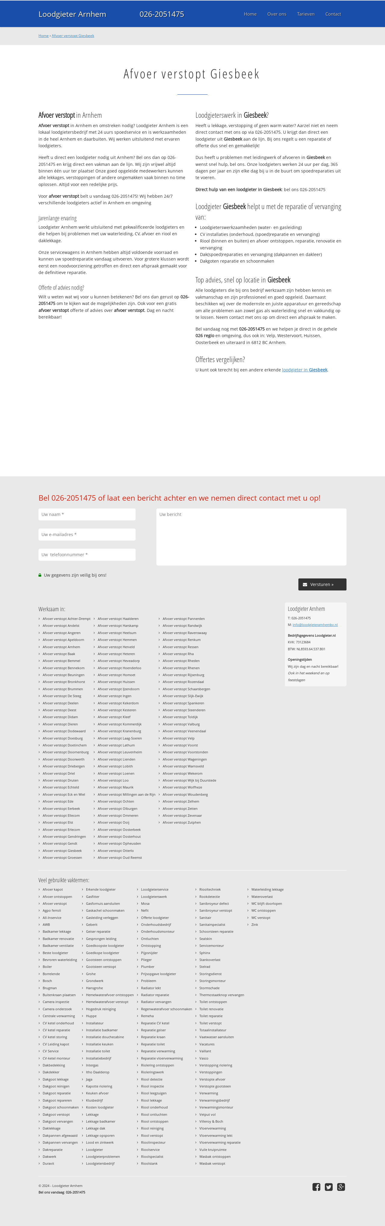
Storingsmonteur (212, 980)
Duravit (48, 1163)
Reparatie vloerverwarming (162, 1058)
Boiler (47, 966)
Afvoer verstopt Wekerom (182, 773)
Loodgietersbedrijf (100, 1163)
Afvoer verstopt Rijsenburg (183, 674)
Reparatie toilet (153, 1044)
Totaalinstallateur (212, 1030)
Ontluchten (150, 938)
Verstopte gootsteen (215, 1086)
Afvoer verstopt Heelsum (117, 632)
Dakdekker (51, 1072)
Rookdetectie (209, 896)
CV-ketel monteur (56, 1058)
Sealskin (205, 938)
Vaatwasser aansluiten (216, 1037)
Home (43, 35)
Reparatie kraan (153, 1037)
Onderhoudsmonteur (157, 931)
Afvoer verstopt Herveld (116, 647)
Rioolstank (149, 1163)
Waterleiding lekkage (267, 889)
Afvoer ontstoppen (57, 896)
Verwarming (208, 1093)
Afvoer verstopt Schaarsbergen (186, 689)
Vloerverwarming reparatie (220, 1142)
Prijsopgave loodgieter (158, 973)
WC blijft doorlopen (266, 903)
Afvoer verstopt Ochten (116, 801)
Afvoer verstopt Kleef (114, 717)
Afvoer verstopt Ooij (113, 822)
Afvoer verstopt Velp (179, 738)
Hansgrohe (94, 988)
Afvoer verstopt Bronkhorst (64, 681)
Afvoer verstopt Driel (59, 773)
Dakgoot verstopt (56, 1114)
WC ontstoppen (263, 910)
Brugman (50, 988)
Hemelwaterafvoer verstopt (107, 1001)
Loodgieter (94, 1149)
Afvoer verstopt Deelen (61, 703)
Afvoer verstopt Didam (60, 717)
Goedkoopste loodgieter (105, 945)
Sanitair (205, 917)
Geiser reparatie (98, 931)
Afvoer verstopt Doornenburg (66, 752)
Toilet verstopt (210, 1023)
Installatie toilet (98, 1051)
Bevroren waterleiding (60, 959)
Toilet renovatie (211, 1009)
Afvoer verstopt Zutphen (182, 822)
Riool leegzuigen (154, 1093)
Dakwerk (49, 1156)
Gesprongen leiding (101, 938)
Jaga (89, 1079)
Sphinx (204, 952)
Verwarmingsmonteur (216, 1107)
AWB (46, 924)
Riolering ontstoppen (157, 1065)
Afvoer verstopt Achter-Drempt (67, 618)
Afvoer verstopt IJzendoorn (119, 689)
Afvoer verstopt (55, 903)
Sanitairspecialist (212, 924)
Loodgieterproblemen (103, 1156)
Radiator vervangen (156, 1001)
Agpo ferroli (52, 910)
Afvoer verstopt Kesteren (117, 710)
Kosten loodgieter (100, 1107)
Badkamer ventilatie (58, 945)
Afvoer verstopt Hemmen (117, 639)
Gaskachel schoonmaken (105, 910)
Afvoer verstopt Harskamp (118, 625)
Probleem (148, 980)
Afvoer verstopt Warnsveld (183, 766)
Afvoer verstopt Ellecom (61, 815)
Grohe (91, 973)
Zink (254, 924)
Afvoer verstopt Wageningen (185, 759)
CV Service (51, 1051)
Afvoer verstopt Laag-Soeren (120, 738)
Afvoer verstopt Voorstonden (185, 752)
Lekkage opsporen (100, 1135)
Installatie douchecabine (105, 1037)
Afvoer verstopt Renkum (182, 639)
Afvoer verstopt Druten (61, 780)
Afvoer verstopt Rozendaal (183, 681)
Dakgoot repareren (57, 1100)
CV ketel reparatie (56, 1030)
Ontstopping (151, 945)
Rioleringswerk (152, 1072)
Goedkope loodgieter (102, 952)
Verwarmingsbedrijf (214, 1100)
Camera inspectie (56, 1001)
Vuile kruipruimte (212, 1149)
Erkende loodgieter (101, 889)
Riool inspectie (152, 1086)
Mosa (145, 903)
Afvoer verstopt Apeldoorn (63, 639)
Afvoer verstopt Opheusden (119, 843)
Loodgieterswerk (154, 896)
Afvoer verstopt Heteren (116, 653)
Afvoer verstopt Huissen (116, 681)
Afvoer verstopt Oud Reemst (120, 857)
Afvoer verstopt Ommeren (118, 815)
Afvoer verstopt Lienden (116, 759)
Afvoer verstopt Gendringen (64, 836)
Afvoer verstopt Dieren (60, 724)
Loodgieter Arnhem (72, 14)
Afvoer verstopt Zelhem (181, 801)
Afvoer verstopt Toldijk (180, 717)
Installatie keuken (99, 1044)
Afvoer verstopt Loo (113, 780)
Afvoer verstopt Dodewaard (64, 731)
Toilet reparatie (211, 1016)
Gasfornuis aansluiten (103, 903)
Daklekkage (51, 1128)
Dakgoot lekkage (56, 1079)
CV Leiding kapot (56, 1044)
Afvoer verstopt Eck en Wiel (64, 794)
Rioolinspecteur (153, 1142)
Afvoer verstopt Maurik (116, 787)
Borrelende (51, 973)
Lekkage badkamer (100, 1121)
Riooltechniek (210, 889)
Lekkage (92, 1114)
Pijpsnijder (149, 952)
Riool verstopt (152, 1135)
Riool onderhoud (154, 1107)
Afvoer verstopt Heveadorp (119, 660)
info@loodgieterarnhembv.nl (315, 624)
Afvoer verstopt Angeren (62, 632)
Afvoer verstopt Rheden (181, 660)
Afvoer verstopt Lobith (115, 766)
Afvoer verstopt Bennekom (64, 668)
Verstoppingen (210, 1072)
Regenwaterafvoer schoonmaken (166, 1009)
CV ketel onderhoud (58, 1023)
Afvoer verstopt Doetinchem (65, 745)
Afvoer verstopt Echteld (61, 787)
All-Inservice (52, 917)
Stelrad (204, 966)
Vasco (203, 1058)
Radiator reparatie (155, 995)
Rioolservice (150, 1149)
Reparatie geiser (153, 1030)
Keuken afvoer (97, 1093)
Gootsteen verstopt (101, 966)
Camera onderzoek (57, 1009)
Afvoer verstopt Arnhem (61, 647)
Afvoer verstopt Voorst (180, 745)
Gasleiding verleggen (102, 917)
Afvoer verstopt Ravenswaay (185, 632)
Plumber (147, 966)
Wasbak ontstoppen (215, 1156)
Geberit (91, 924)
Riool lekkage (151, 1100)
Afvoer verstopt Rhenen (181, 668)
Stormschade (209, 988)
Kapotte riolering (99, 1086)
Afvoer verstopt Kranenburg (119, 731)
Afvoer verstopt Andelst (61, 625)
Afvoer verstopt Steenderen (184, 710)
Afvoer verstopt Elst (58, 822)
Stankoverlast (209, 959)
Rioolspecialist (152, 1156)
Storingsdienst (210, 973)
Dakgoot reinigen (56, 1086)
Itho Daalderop (97, 1072)
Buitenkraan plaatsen (59, 995)
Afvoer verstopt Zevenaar (182, 815)
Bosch (47, 980)
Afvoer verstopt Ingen (114, 696)
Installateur (94, 1023)
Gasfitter (92, 896)
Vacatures (206, 1044)
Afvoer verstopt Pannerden (184, 618)
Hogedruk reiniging (101, 1009)
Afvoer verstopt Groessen (62, 857)
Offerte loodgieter (155, 917)
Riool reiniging (152, 1128)
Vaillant (205, 1051)
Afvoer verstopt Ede (58, 801)
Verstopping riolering (215, 1065)
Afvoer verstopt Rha (178, 653)
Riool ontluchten (154, 1114)
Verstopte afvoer (212, 1079)
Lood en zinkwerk (100, 1142)
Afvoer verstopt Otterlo (116, 850)
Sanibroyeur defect (214, 903)
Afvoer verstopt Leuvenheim (120, 752)
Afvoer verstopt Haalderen (118, 618)
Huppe (91, 1016)
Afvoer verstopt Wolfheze (182, 787)
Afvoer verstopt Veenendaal (184, 731)
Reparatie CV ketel (155, 1023)
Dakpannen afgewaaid (60, 1135)
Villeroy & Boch (211, 1121)
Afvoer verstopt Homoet (116, 674)
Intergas (92, 1065)
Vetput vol (207, 1114)
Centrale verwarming (59, 1016)
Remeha (147, 1016)
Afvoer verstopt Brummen (63, 689)
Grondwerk (94, 980)
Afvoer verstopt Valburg (181, 724)
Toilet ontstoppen (213, 1001)
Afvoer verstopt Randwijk (182, 625)
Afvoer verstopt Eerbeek (61, 808)
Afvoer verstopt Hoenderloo (119, 668)
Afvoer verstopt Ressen (181, 647)
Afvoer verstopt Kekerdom (118, 703)
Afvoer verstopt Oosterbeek (119, 829)
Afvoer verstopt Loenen (116, 773)
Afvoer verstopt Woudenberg (185, 794)
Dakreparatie (53, 1149)
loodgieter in (304, 370)
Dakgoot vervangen (58, 1121)
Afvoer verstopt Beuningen (64, 674)
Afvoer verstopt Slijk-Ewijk (183, 696)
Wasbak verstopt (212, 1163)
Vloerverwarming (212, 1128)
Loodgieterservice (154, 889)
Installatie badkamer (102, 1030)
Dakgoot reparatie (57, 1093)
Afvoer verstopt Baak (59, 653)
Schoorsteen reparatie (216, 931)
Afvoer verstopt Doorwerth (64, 759)
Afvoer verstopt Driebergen (64, 766)
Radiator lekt (151, 988)
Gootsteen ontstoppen (104, 959)
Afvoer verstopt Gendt (60, 843)
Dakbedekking (54, 1065)
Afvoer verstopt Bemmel (61, 660)
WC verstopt (260, 917)
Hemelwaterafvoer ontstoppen (110, 995)
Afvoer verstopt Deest (59, 710)
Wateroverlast (262, 896)
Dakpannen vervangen (60, 1142)
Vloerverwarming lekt (216, 1135)
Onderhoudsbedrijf (156, 924)
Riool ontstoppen (154, 1121)
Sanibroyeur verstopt (215, 910)
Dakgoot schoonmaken (61, 1107)
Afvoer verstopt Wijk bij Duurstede (189, 780)
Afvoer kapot (53, 889)
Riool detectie (151, 1079)
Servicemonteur (211, 945)
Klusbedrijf (94, 1100)
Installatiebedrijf (98, 1058)
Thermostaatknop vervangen (221, 995)
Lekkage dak (95, 1128)
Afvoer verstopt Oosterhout (119, 836)
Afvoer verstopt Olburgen (117, 808)
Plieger (146, 959)
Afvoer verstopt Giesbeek (73, 35)
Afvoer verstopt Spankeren (183, 703)
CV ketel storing (55, 1037)
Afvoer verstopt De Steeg (62, 696)
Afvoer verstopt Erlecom (61, 829)
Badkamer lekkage (57, 931)
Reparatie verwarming (158, 1051)
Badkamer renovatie (58, 938)
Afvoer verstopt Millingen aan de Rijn (127, 794)
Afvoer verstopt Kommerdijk (120, 724)
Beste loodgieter (55, 952)
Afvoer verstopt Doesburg (63, 738)
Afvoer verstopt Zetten (180, 808)
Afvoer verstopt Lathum (116, 745)
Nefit (145, 910)
